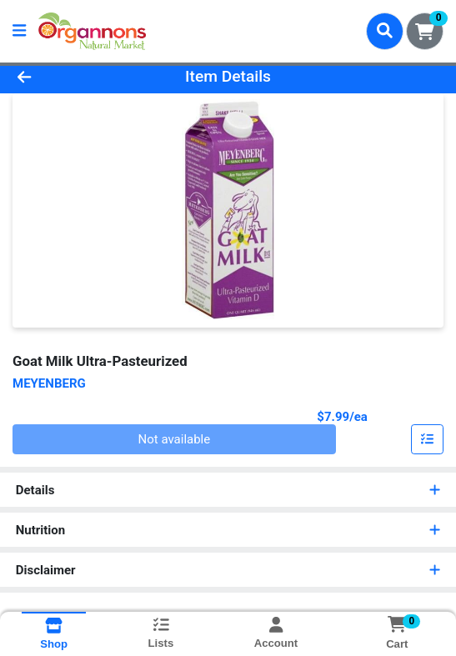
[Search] (385, 31)
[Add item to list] (427, 439)
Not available (174, 439)
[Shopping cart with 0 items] (424, 31)
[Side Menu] (19, 31)
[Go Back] (66, 77)
